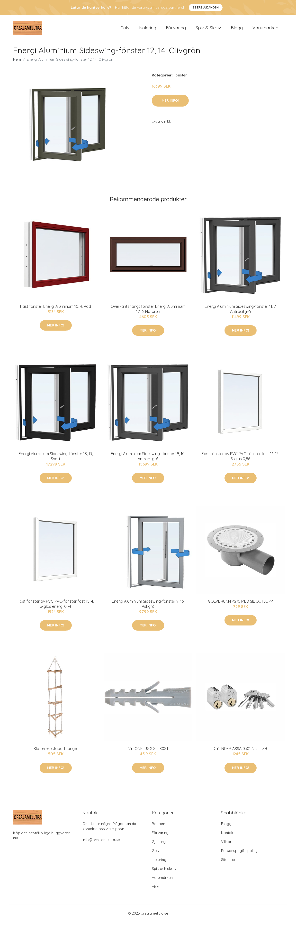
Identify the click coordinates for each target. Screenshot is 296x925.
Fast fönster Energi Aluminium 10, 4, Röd (55, 309)
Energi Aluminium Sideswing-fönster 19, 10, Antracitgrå (148, 460)
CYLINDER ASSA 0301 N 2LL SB (240, 752)
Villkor (226, 845)
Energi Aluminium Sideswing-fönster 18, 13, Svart (56, 460)
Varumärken (265, 29)
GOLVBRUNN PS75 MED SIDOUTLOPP (240, 604)
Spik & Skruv (208, 29)
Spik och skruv (164, 872)
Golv (124, 29)
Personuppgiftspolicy (239, 854)
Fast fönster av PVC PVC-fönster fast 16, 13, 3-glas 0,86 (240, 460)
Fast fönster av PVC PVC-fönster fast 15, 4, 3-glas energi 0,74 (56, 607)
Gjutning (159, 845)
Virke (156, 890)
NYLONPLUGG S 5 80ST (148, 752)
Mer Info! (170, 104)
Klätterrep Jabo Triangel (56, 752)
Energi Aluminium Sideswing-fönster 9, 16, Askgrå (148, 607)
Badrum (158, 827)
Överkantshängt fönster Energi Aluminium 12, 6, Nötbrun (148, 312)
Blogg (237, 29)
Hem (17, 62)
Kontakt (227, 836)
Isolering (147, 29)
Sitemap (228, 863)
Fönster (180, 78)
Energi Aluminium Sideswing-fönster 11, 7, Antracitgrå (240, 312)
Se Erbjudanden (206, 7)
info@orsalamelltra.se (101, 843)
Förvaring (176, 29)
